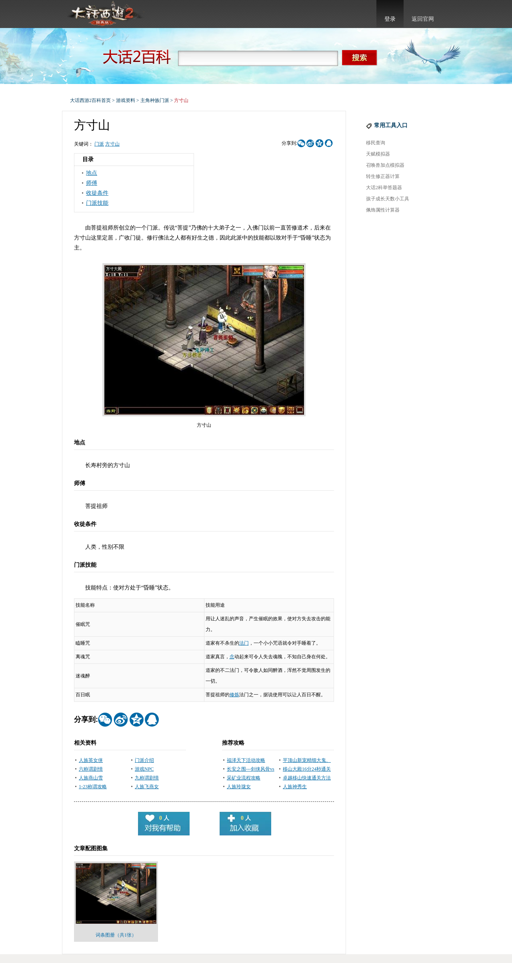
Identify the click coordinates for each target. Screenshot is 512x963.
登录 (390, 19)
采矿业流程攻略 (243, 778)
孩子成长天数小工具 (387, 199)
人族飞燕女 (147, 786)
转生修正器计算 (383, 176)
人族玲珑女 (239, 786)
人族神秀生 (295, 786)
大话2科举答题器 (384, 187)
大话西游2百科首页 (90, 100)
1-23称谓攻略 (93, 786)
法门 (244, 643)
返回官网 (423, 19)
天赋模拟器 (378, 154)
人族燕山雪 (91, 778)
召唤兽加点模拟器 (385, 165)
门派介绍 (144, 760)
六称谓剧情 (91, 769)
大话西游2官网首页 (104, 14)
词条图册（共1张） (116, 935)
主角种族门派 (154, 100)
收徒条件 (97, 193)
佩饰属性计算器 (383, 210)
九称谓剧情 (147, 778)
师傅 (91, 183)
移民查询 (375, 143)
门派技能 (97, 203)
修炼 (234, 694)
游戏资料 (125, 100)
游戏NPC (144, 769)
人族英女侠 (91, 760)
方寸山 (112, 144)
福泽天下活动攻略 (246, 760)
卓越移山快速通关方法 (307, 778)
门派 (99, 144)
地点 (91, 173)
